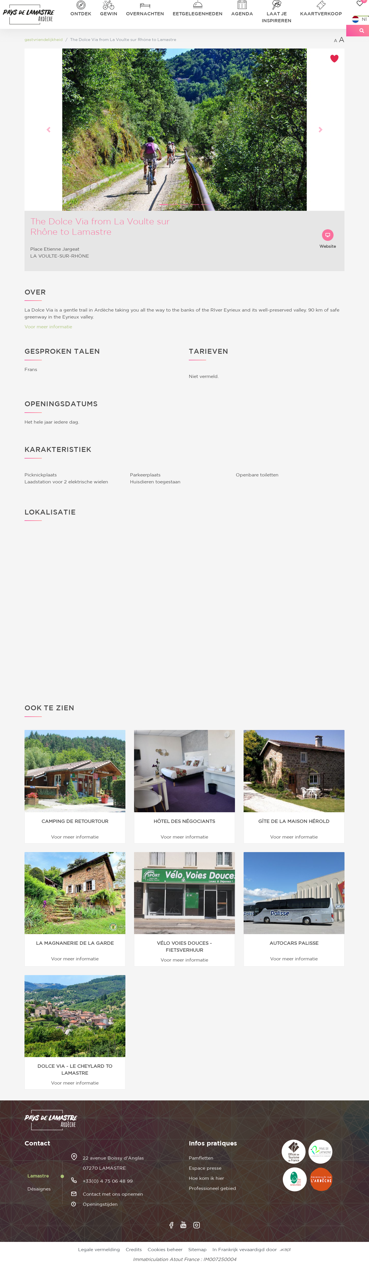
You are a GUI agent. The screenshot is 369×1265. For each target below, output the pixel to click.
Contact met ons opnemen (113, 1194)
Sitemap (197, 1249)
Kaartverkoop (321, 14)
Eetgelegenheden (198, 14)
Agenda (242, 14)
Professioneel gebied (212, 1188)
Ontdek (80, 14)
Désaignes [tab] (39, 1189)
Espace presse (205, 1168)
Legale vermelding (99, 1249)
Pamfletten (201, 1158)
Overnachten (145, 14)
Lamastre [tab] (38, 1176)
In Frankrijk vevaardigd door (251, 1249)
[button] (49, 130)
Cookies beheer (165, 1249)
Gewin (108, 14)
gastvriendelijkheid (44, 40)
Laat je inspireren (276, 17)
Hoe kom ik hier (206, 1178)
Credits (134, 1249)
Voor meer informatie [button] (48, 327)
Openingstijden (100, 1204)
